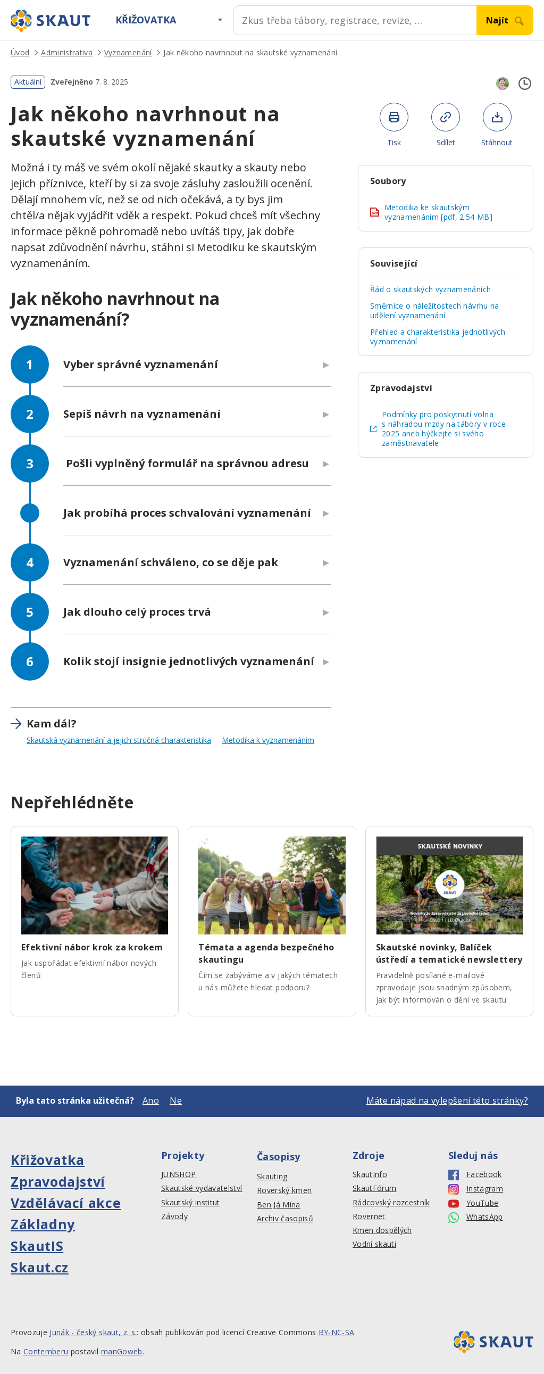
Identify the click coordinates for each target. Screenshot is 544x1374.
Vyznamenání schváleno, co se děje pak (170, 562)
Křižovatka (145, 19)
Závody (174, 1216)
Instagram (475, 1189)
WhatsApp (475, 1217)
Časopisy (278, 1156)
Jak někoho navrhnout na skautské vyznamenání (250, 52)
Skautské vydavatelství (201, 1188)
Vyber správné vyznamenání (140, 364)
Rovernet (369, 1216)
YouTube (473, 1203)
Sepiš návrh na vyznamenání (142, 414)
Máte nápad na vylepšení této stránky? (447, 1100)
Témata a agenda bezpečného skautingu (266, 953)
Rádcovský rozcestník (391, 1202)
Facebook (475, 1175)
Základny (43, 1224)
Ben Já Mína (278, 1205)
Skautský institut (190, 1202)
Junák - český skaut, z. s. (93, 1332)
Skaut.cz (40, 1267)
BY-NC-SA (337, 1332)
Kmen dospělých (382, 1230)
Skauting (272, 1176)
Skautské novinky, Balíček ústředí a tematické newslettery (449, 953)
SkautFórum (374, 1188)
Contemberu (45, 1351)
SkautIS (37, 1246)
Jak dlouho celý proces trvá (137, 612)
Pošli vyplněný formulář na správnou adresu (186, 463)
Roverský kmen (284, 1190)
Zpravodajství (58, 1181)
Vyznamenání (128, 52)
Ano (151, 1100)
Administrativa (67, 52)
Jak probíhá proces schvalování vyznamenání (187, 513)
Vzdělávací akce (66, 1203)
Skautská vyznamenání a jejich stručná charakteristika (119, 740)
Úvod (20, 52)
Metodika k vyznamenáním (268, 740)
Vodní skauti (374, 1244)
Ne (176, 1100)
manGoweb (122, 1351)
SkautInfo (370, 1174)
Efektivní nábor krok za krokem (92, 947)
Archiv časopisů (285, 1218)
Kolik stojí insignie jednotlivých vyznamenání (188, 661)
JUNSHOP (178, 1174)
